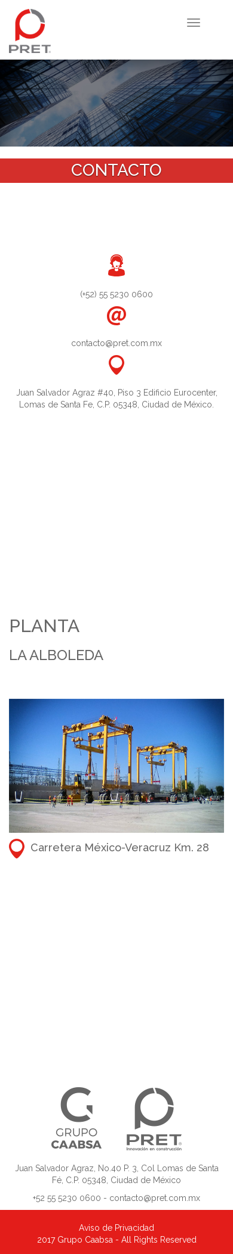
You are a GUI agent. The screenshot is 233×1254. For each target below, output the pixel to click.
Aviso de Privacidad (116, 1228)
